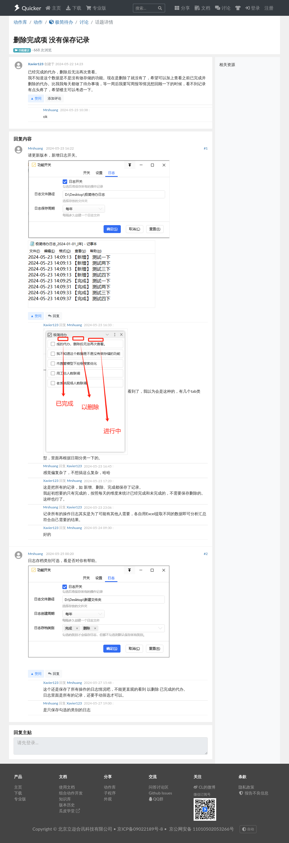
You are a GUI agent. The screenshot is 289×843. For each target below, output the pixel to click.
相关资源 (227, 64)
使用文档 (67, 787)
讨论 (84, 22)
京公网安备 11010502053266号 (201, 828)
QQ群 (156, 798)
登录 (252, 7)
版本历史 (67, 804)
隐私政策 (246, 787)
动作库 (20, 22)
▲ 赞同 (35, 98)
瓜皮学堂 (69, 810)
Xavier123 (36, 64)
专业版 (96, 7)
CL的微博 (204, 787)
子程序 (110, 793)
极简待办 (61, 22)
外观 (108, 798)
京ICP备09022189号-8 (140, 828)
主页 (53, 7)
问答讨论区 (158, 787)
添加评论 (54, 98)
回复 (54, 316)
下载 (73, 7)
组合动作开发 (71, 793)
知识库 (65, 798)
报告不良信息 (253, 793)
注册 (268, 7)
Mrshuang (51, 110)
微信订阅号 (202, 794)
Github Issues (160, 793)
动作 (38, 22)
